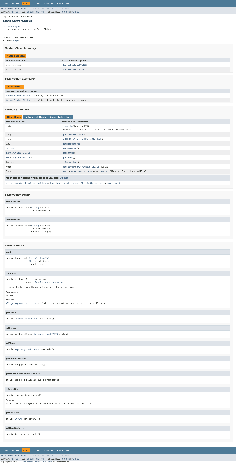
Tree (39, 3)
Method (40, 12)
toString (92, 183)
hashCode (55, 183)
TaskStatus (24, 157)
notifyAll (79, 183)
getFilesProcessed (73, 134)
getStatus (68, 153)
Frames (36, 8)
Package (16, 3)
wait (102, 183)
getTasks (68, 157)
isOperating (70, 162)
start (66, 171)
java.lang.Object (11, 26)
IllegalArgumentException (48, 282)
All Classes (64, 8)
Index (60, 3)
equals (18, 183)
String (27, 95)
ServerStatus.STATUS (75, 65)
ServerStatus (14, 95)
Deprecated (49, 3)
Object (17, 40)
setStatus (68, 167)
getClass (43, 183)
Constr (30, 12)
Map (8, 157)
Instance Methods (35, 117)
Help (67, 3)
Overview (6, 3)
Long (14, 157)
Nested (14, 12)
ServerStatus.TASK (73, 69)
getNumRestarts (71, 144)
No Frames (47, 8)
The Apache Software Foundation (37, 462)
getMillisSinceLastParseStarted (82, 139)
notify (67, 183)
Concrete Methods (61, 117)
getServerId (70, 148)
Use (33, 3)
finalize (30, 183)
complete (68, 126)
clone (9, 183)
